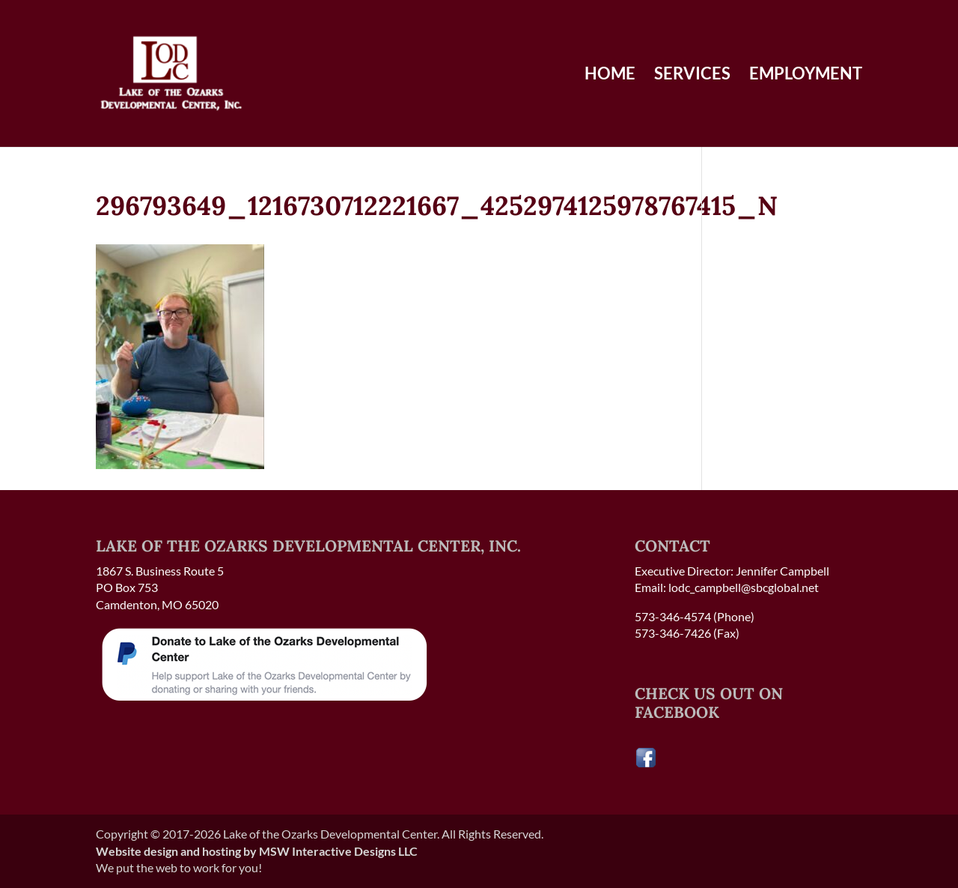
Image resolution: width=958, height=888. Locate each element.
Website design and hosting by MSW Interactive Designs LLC (257, 851)
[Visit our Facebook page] (646, 764)
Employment (805, 75)
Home (610, 75)
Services (692, 75)
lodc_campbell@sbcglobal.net (743, 587)
